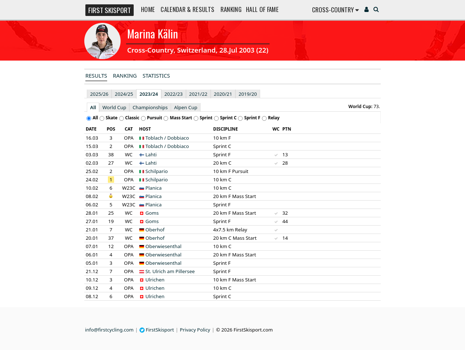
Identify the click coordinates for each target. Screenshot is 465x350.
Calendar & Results (187, 9)
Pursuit (154, 117)
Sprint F (252, 117)
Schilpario (156, 171)
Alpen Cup (185, 107)
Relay (274, 117)
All (93, 107)
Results (96, 75)
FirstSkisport (157, 329)
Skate (112, 117)
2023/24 (149, 94)
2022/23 (174, 94)
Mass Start (181, 117)
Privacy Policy (195, 329)
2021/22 (198, 94)
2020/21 (223, 94)
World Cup (114, 107)
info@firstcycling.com (109, 329)
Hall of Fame (262, 9)
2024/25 (124, 94)
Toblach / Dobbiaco (167, 138)
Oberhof (155, 229)
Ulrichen (155, 279)
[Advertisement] (38, 107)
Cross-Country (335, 9)
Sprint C (228, 117)
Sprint (206, 117)
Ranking (231, 9)
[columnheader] (93, 129)
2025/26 (99, 94)
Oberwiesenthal (163, 246)
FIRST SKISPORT (109, 10)
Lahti (151, 154)
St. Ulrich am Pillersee (170, 271)
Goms (152, 213)
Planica (153, 188)
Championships (150, 107)
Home (148, 9)
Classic (132, 117)
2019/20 (248, 94)
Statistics (156, 75)
